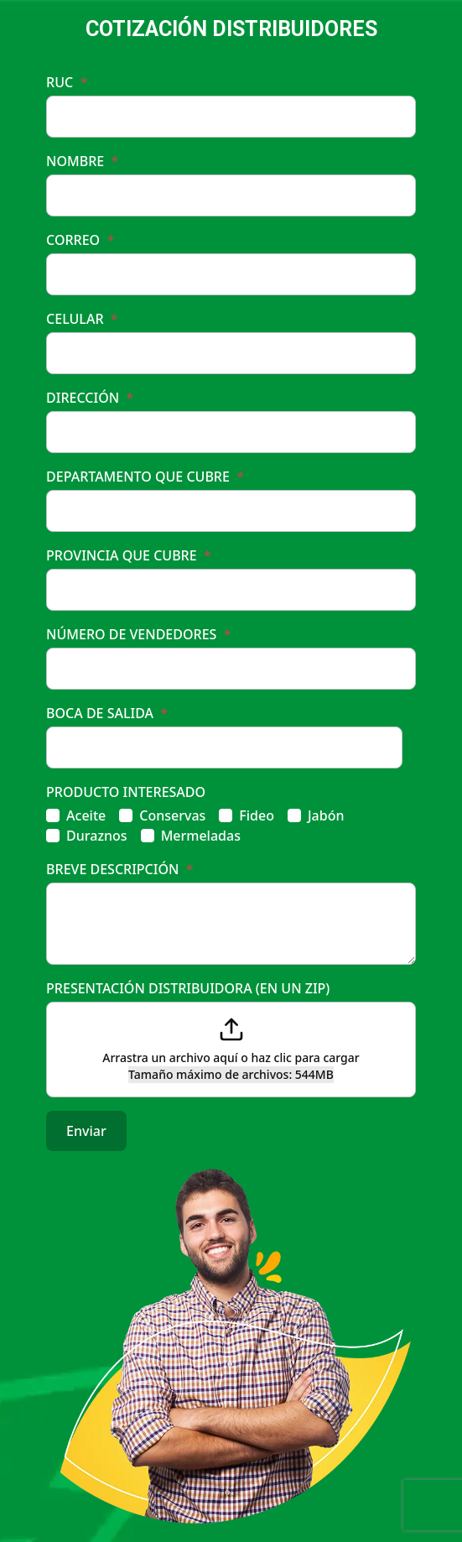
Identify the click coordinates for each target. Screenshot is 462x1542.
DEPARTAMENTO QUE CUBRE (145, 476)
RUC (66, 82)
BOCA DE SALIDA (107, 713)
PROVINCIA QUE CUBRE (128, 555)
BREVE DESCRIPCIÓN (119, 869)
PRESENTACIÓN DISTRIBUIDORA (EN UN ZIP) (188, 988)
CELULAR (82, 319)
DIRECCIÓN (89, 397)
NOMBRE (82, 161)
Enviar (86, 1131)
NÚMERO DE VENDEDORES (138, 634)
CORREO (80, 240)
